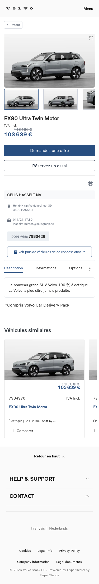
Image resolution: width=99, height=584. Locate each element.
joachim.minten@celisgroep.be (33, 223)
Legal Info (45, 551)
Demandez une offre (49, 150)
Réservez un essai (49, 165)
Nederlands (58, 528)
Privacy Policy (69, 551)
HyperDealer (76, 570)
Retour (13, 25)
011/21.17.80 (22, 219)
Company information (33, 562)
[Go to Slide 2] (60, 99)
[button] (49, 61)
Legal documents (69, 562)
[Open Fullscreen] (91, 38)
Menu (88, 8)
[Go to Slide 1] (21, 99)
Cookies (25, 551)
